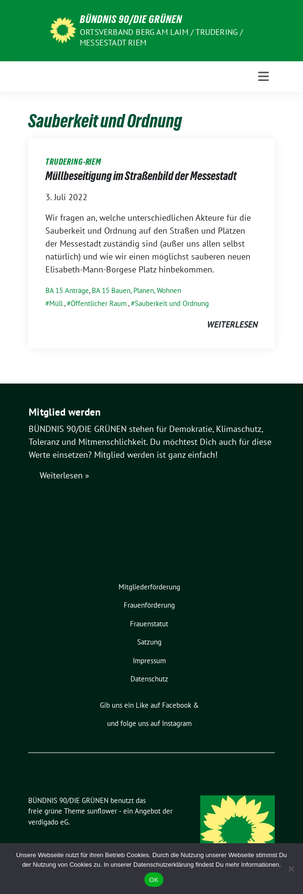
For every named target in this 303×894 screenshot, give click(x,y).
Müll (56, 303)
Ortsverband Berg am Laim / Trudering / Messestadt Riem (161, 37)
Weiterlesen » (64, 475)
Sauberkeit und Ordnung (172, 303)
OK (153, 879)
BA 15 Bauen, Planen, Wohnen (136, 290)
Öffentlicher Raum (99, 303)
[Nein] (291, 868)
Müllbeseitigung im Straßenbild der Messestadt (141, 176)
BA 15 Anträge (67, 290)
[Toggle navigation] (263, 76)
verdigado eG (48, 821)
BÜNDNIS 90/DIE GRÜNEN (131, 19)
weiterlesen (232, 324)
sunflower (102, 810)
